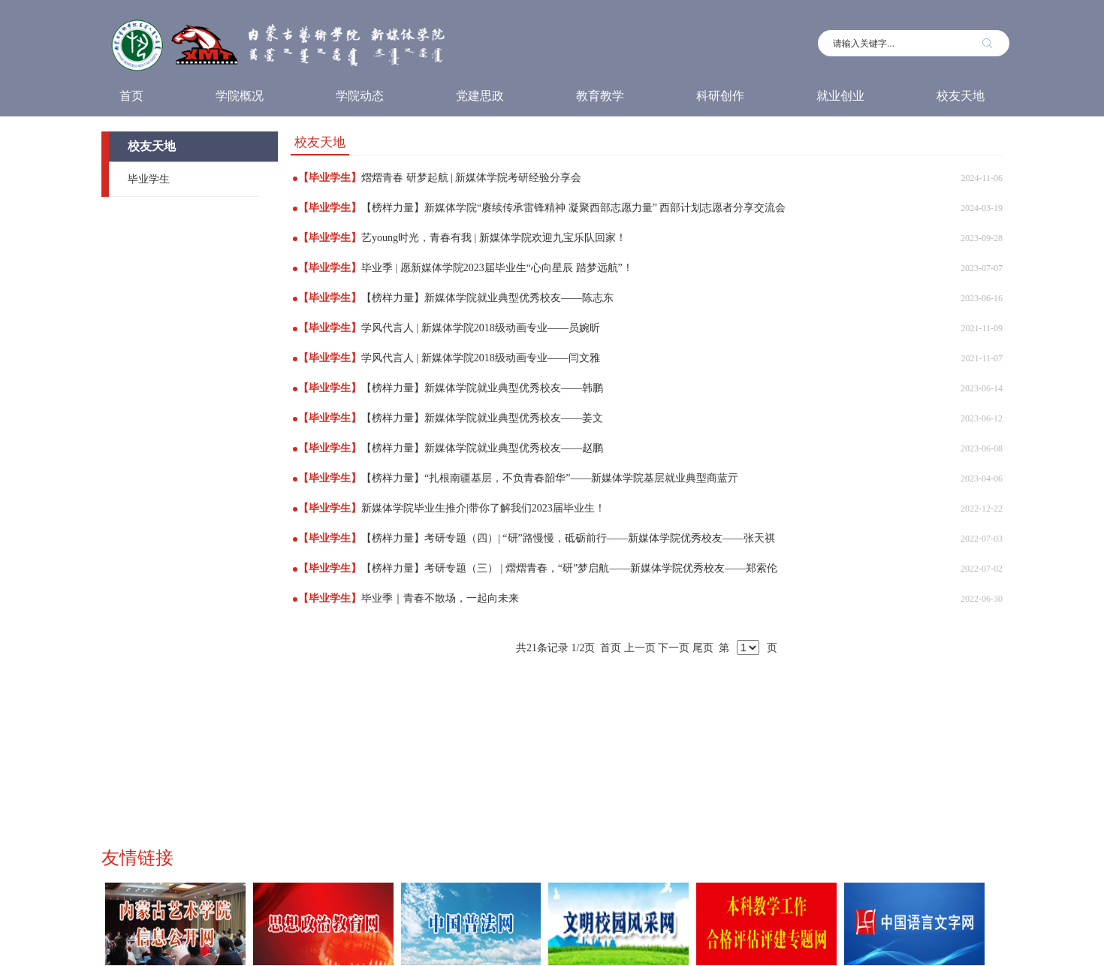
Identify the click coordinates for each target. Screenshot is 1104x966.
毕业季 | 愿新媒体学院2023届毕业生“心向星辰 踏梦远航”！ (497, 267)
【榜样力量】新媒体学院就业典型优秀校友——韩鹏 (482, 388)
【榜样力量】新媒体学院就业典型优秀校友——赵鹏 (482, 448)
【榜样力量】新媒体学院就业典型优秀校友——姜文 (482, 418)
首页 (131, 95)
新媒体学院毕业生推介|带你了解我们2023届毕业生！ (483, 508)
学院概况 (240, 95)
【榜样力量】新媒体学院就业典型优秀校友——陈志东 (487, 297)
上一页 (640, 648)
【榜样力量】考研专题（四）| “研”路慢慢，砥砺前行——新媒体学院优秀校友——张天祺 (568, 538)
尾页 (702, 648)
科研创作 (720, 95)
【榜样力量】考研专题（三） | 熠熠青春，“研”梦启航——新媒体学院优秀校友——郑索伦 (569, 568)
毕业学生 (149, 179)
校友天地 (961, 95)
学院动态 (360, 95)
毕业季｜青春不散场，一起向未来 (440, 598)
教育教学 (600, 95)
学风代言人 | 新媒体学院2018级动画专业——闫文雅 (480, 358)
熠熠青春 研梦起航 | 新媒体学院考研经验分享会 (471, 177)
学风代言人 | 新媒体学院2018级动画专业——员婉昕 (480, 328)
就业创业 (840, 95)
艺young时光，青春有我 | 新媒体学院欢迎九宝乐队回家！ (493, 237)
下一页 (673, 648)
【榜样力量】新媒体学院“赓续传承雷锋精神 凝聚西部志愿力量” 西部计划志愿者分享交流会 (573, 207)
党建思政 (480, 95)
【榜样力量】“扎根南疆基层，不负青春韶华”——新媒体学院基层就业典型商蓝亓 (549, 478)
